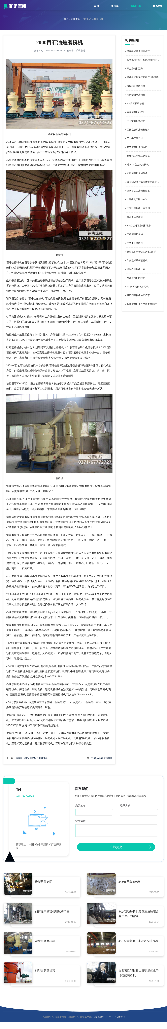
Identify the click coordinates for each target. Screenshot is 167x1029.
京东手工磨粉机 (135, 217)
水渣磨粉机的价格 (136, 278)
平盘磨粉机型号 (135, 68)
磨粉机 (115, 6)
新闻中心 (135, 6)
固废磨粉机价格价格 (137, 173)
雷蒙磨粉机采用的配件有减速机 (32, 758)
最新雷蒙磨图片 (45, 881)
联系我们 (158, 6)
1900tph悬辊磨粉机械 (101, 758)
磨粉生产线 (85, 1017)
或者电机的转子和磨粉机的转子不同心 (144, 60)
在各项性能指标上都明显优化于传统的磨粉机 (139, 973)
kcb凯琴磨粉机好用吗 (137, 286)
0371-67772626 (25, 795)
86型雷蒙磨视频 (45, 970)
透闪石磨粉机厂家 (136, 269)
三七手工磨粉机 (135, 138)
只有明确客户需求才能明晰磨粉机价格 (144, 182)
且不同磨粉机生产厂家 (138, 295)
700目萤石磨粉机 (135, 103)
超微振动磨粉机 (45, 941)
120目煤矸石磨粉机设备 (139, 225)
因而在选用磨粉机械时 (138, 129)
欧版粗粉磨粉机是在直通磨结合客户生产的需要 (139, 914)
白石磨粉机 (73, 1017)
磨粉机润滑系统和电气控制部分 (143, 77)
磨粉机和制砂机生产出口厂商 (142, 252)
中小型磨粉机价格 (136, 121)
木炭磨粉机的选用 (136, 112)
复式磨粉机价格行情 (137, 147)
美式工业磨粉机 (135, 243)
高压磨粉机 (48, 1017)
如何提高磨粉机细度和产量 (52, 911)
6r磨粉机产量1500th (137, 199)
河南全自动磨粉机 (136, 95)
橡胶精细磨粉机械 (136, 86)
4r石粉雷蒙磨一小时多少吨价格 (138, 941)
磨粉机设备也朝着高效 (138, 51)
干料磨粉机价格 (135, 234)
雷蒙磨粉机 (60, 1017)
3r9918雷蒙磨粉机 (130, 881)
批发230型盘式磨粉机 (138, 164)
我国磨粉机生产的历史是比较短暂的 (144, 304)
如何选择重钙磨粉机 (137, 260)
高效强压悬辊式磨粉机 (138, 156)
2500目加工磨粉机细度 (138, 190)
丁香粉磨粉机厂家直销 (138, 208)
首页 (96, 6)
